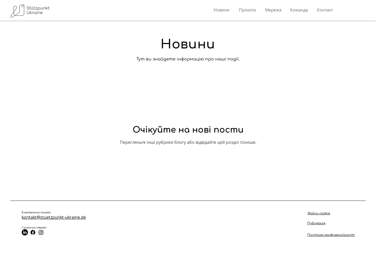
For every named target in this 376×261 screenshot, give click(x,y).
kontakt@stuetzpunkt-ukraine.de (54, 217)
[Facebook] (33, 232)
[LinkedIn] (25, 232)
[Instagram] (41, 232)
